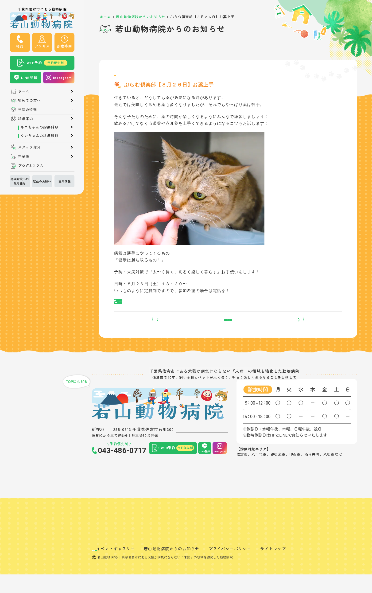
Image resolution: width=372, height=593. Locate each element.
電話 (19, 45)
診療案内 (25, 119)
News (121, 77)
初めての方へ (29, 100)
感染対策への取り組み (20, 181)
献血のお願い (42, 181)
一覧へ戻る (228, 336)
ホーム (23, 91)
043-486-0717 (134, 309)
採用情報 (64, 181)
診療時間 (64, 45)
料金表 (23, 156)
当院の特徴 (27, 109)
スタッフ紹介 (29, 147)
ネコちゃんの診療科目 (39, 127)
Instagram (62, 77)
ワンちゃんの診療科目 (39, 135)
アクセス (42, 45)
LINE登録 (29, 77)
